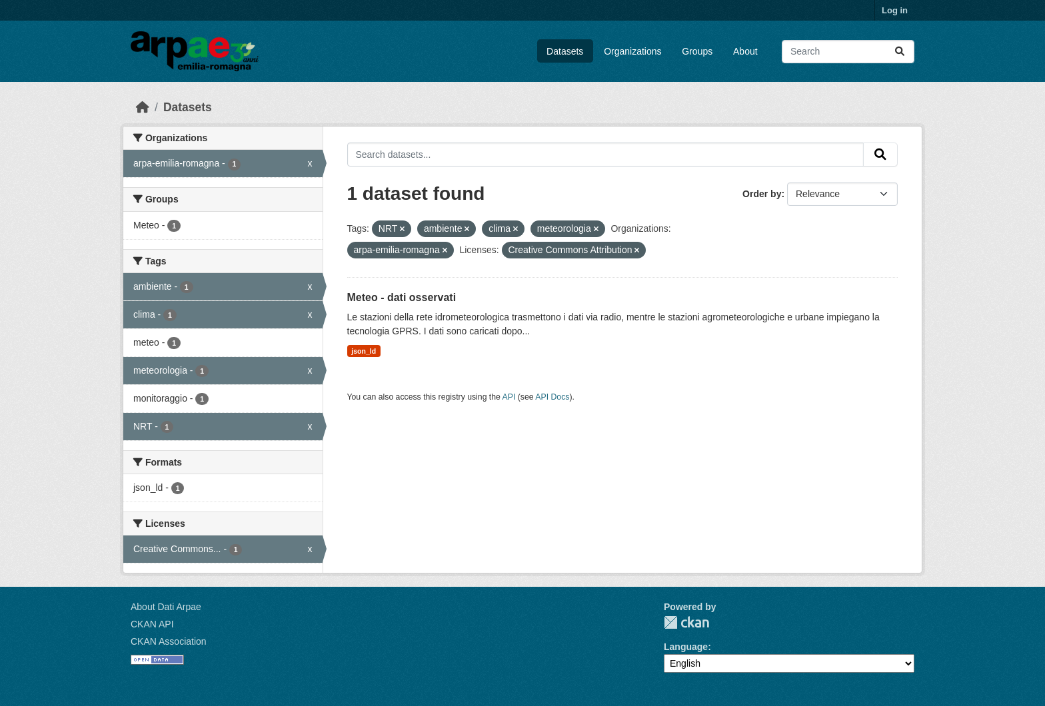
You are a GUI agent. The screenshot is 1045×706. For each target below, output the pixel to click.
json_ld (363, 351)
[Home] (142, 107)
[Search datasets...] (848, 51)
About (745, 51)
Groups (697, 51)
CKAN (686, 622)
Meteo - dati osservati (402, 297)
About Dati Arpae (166, 606)
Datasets (564, 51)
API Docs (552, 397)
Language (686, 646)
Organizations (632, 51)
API (509, 397)
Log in (895, 10)
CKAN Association (169, 641)
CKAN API (152, 624)
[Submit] (899, 51)
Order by (761, 193)
